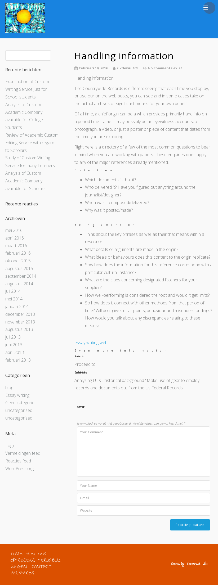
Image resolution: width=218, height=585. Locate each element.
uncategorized (18, 418)
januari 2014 (17, 306)
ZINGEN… (20, 567)
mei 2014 (14, 299)
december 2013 (20, 314)
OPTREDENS (23, 561)
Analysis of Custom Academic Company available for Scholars (25, 180)
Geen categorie (19, 403)
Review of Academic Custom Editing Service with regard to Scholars (32, 142)
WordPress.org (19, 468)
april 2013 (14, 352)
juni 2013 (13, 345)
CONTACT (41, 567)
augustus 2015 (19, 268)
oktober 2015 (18, 261)
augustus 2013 (19, 329)
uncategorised (18, 410)
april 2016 (14, 238)
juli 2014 (13, 291)
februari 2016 (18, 253)
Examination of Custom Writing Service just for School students (27, 89)
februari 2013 (18, 360)
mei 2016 (14, 230)
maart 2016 (16, 246)
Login (10, 445)
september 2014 (20, 276)
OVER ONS (36, 555)
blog (9, 387)
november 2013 (20, 322)
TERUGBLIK (49, 561)
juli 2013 (13, 337)
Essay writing (17, 395)
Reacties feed (18, 461)
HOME (17, 555)
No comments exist (165, 68)
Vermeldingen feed (22, 453)
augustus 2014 (19, 284)
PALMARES (22, 574)
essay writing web (91, 342)
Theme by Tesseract (185, 564)
